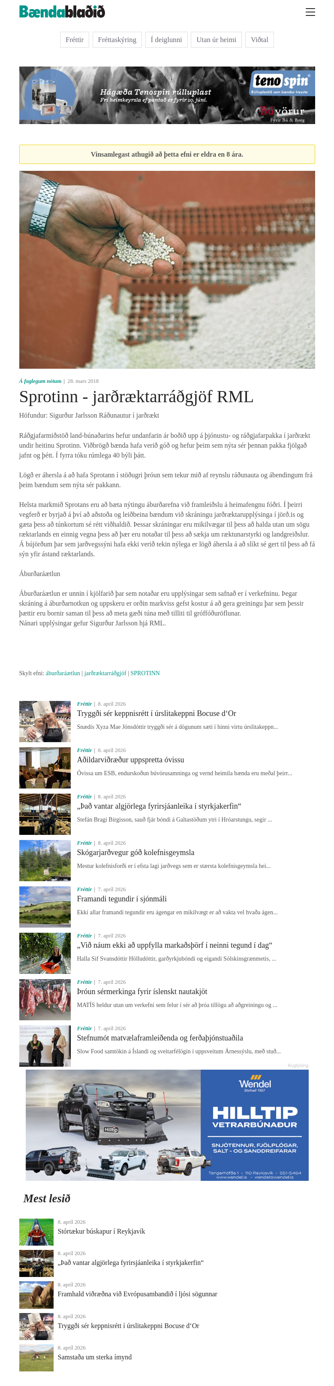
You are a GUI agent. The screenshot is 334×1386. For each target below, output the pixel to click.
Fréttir (75, 40)
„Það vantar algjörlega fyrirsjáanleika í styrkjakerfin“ (159, 806)
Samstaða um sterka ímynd (95, 1357)
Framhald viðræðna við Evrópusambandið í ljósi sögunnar (137, 1294)
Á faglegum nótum (40, 381)
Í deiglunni (166, 40)
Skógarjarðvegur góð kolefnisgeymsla (136, 852)
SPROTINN (144, 673)
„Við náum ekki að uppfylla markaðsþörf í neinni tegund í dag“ (175, 945)
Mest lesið (47, 1198)
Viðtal (259, 40)
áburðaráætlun (63, 673)
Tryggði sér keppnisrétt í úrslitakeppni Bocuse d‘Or (156, 713)
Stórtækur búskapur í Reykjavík (101, 1231)
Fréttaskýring (117, 40)
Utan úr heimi (216, 40)
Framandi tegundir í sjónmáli (122, 899)
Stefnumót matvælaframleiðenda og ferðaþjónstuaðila (160, 1038)
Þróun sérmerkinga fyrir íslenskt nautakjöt (142, 991)
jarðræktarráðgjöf (105, 673)
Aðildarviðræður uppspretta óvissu (130, 759)
